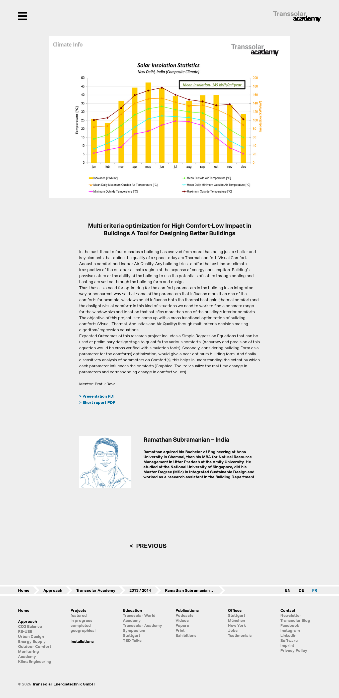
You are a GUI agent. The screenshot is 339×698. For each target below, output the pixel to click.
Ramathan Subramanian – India (194, 590)
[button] (56, 117)
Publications (187, 610)
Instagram (290, 630)
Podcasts (185, 615)
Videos (182, 620)
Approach (52, 590)
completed (80, 625)
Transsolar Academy (95, 590)
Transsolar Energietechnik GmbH (63, 683)
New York (237, 625)
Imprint (287, 645)
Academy (27, 656)
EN (288, 590)
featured (78, 615)
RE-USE (25, 631)
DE (301, 590)
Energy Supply (32, 641)
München (236, 620)
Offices (235, 610)
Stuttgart (236, 615)
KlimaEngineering (34, 661)
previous (150, 546)
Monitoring (28, 651)
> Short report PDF (97, 402)
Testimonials (240, 635)
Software (289, 640)
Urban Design (31, 636)
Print (180, 630)
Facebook (289, 625)
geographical (83, 630)
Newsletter (290, 615)
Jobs (233, 630)
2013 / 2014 (140, 590)
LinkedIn (288, 635)
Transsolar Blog (295, 620)
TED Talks (132, 640)
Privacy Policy (293, 650)
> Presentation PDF (97, 396)
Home (23, 590)
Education (132, 610)
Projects (78, 610)
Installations (82, 641)
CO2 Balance (30, 626)
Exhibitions (186, 635)
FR (314, 590)
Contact (287, 610)
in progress (81, 620)
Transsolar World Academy (139, 618)
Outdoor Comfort (34, 646)
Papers (182, 625)
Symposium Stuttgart (134, 633)
